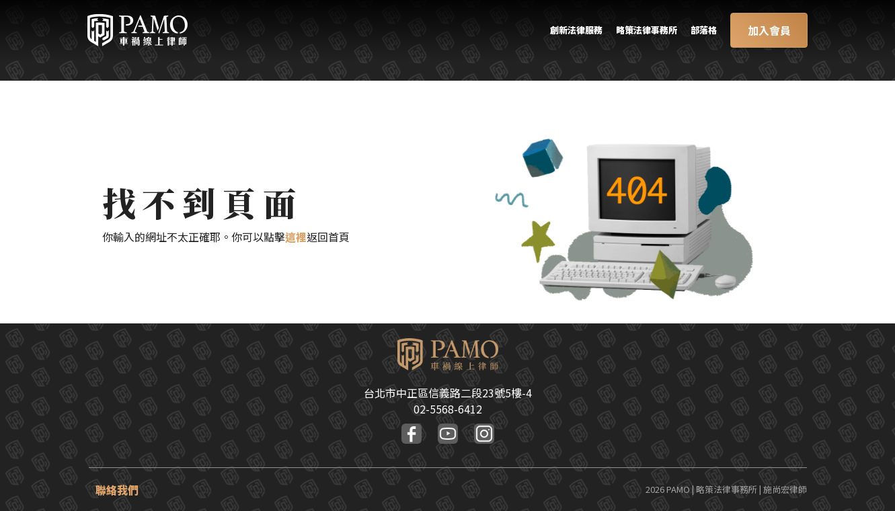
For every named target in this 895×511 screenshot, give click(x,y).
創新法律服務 (548, 32)
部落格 (699, 32)
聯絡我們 (117, 489)
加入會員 (767, 32)
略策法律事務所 (632, 32)
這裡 (296, 237)
